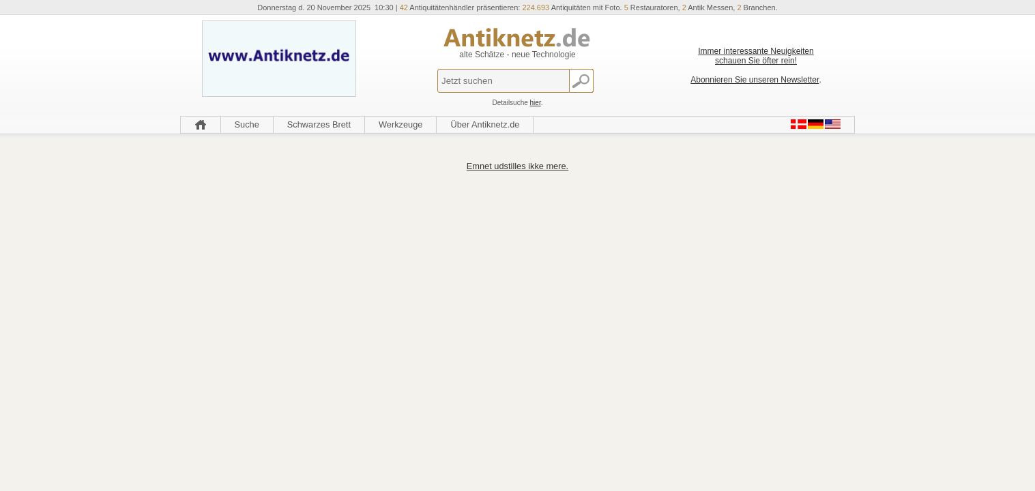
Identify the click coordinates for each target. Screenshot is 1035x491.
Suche (247, 124)
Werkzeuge (401, 124)
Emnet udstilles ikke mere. (517, 166)
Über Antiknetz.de (484, 124)
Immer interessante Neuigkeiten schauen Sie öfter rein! (755, 55)
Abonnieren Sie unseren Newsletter (754, 80)
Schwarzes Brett (319, 124)
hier (535, 102)
